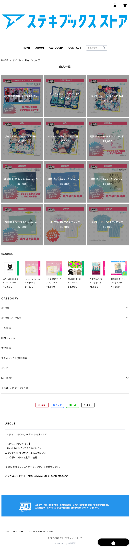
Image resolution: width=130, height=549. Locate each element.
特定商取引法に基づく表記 (41, 531)
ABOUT (40, 47)
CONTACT (74, 47)
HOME (27, 47)
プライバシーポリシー (13, 531)
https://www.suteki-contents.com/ (48, 475)
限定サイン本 (8, 338)
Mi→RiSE (6, 378)
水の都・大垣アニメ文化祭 (15, 388)
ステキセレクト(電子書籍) (14, 358)
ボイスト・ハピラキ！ (11, 318)
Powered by (65, 543)
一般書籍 (6, 328)
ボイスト (16, 60)
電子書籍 (6, 348)
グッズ (4, 368)
